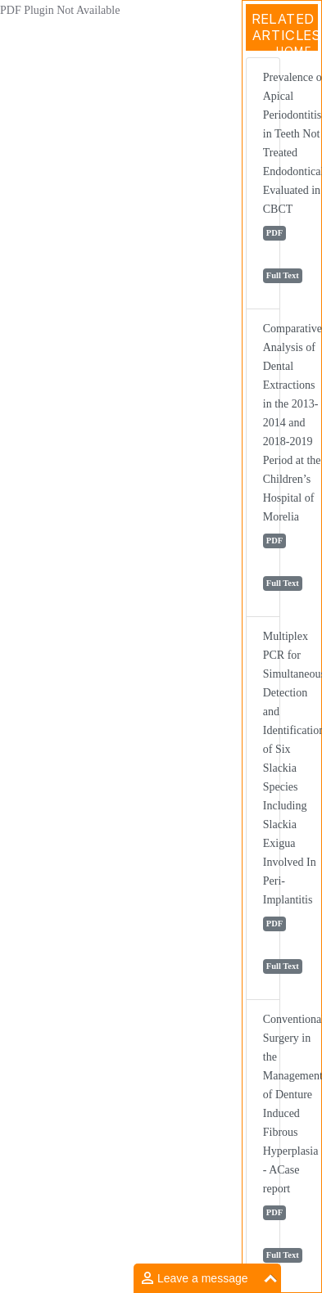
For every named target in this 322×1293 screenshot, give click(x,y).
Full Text (282, 275)
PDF (274, 232)
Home (293, 50)
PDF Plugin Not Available (60, 10)
